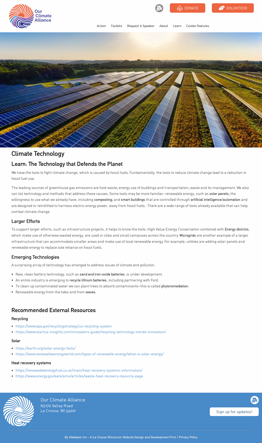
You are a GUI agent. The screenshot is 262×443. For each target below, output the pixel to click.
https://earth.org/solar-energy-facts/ (46, 348)
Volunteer (233, 8)
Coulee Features (197, 26)
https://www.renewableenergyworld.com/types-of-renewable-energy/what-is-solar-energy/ (90, 354)
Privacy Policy (188, 437)
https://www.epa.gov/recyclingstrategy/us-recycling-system (64, 326)
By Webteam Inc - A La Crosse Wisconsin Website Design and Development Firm (120, 437)
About (163, 26)
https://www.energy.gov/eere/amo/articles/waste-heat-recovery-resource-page (79, 376)
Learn (177, 26)
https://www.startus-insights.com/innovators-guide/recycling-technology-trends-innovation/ (91, 331)
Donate (188, 8)
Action (101, 26)
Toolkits (116, 26)
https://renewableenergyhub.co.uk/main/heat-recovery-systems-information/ (79, 370)
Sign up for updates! (234, 411)
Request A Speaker (141, 26)
